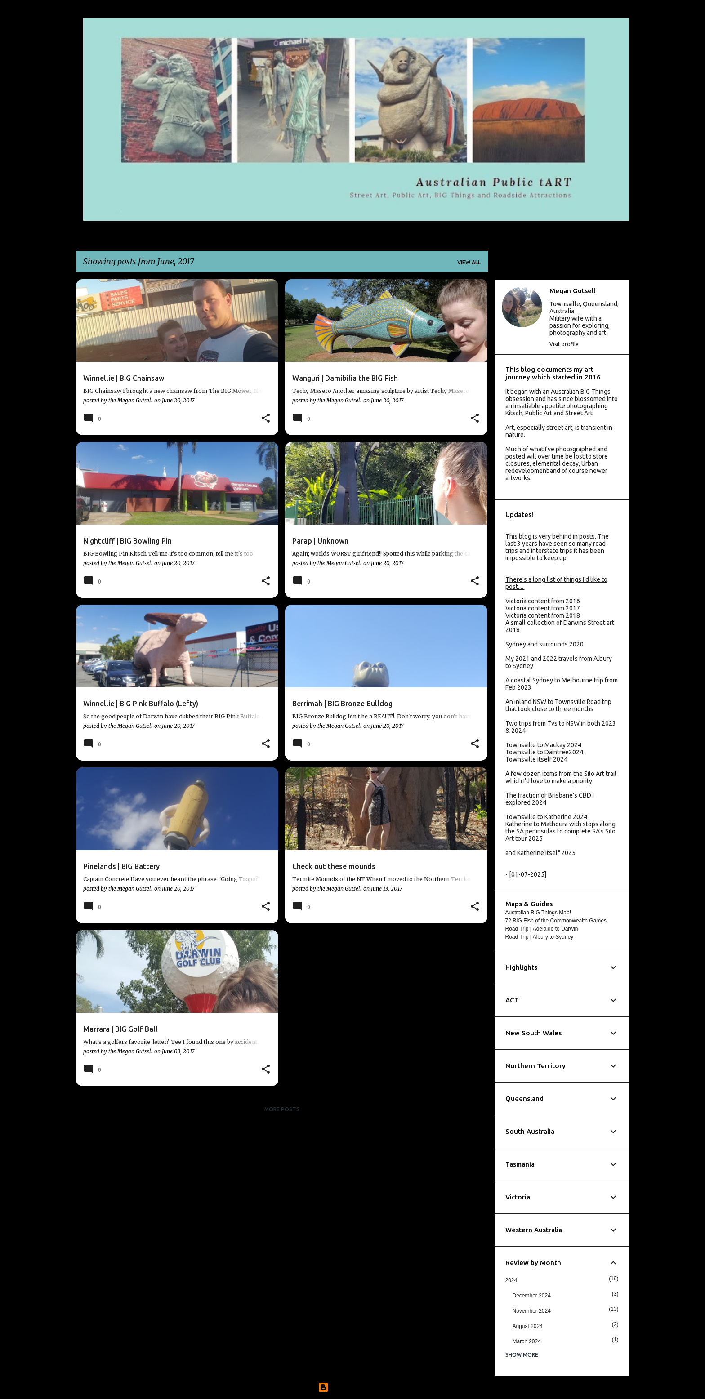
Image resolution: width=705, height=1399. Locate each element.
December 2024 (532, 1295)
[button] (265, 418)
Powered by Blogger (352, 1387)
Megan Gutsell (572, 290)
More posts (281, 1109)
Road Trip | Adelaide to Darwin (541, 929)
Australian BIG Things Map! (538, 912)
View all (469, 262)
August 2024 (528, 1326)
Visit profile (564, 344)
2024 (511, 1280)
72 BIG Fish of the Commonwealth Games (556, 921)
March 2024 (527, 1341)
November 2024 (532, 1311)
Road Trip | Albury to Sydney (539, 937)
